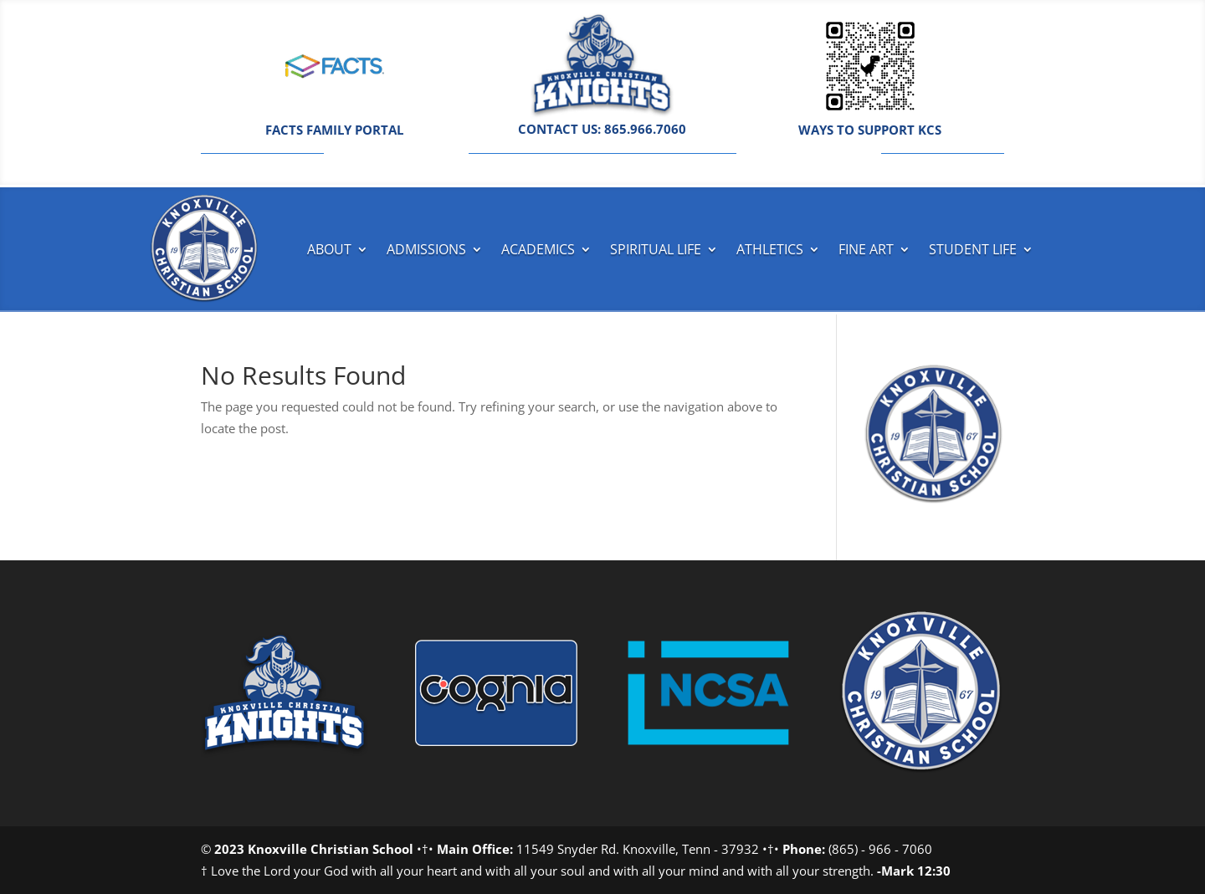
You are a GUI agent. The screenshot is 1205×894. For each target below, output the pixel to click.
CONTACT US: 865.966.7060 (602, 128)
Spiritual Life (655, 249)
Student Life (973, 249)
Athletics (769, 249)
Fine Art (866, 249)
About (329, 249)
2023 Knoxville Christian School (313, 848)
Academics (538, 249)
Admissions (426, 249)
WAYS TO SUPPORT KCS (869, 129)
